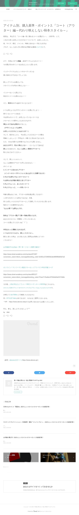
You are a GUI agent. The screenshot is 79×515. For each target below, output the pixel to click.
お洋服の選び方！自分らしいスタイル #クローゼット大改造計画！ (23, 437)
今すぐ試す (61, 3)
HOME (8, 9)
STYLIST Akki (11, 298)
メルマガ (39, 47)
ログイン (72, 3)
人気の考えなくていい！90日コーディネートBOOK (27, 284)
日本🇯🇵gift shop (69, 9)
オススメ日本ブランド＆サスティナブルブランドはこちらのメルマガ (27, 288)
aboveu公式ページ (16, 360)
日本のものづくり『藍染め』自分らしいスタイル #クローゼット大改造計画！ (26, 406)
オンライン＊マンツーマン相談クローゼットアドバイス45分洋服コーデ (28, 267)
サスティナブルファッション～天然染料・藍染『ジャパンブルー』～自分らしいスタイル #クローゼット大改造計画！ (39, 422)
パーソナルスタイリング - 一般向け (22, 9)
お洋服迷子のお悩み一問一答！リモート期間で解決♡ (21, 247)
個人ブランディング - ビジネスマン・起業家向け (48, 9)
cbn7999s (14, 295)
